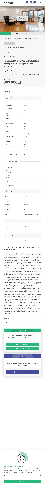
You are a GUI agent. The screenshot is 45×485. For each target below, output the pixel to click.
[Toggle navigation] (40, 3)
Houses (15, 38)
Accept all (23, 481)
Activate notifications (23, 372)
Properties (8, 38)
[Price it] (34, 2)
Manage (22, 477)
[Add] (31, 2)
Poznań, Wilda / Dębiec (30, 38)
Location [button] (22, 318)
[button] (31, 3)
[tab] (22, 91)
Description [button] (22, 91)
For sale (20, 38)
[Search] (27, 2)
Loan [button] (22, 322)
